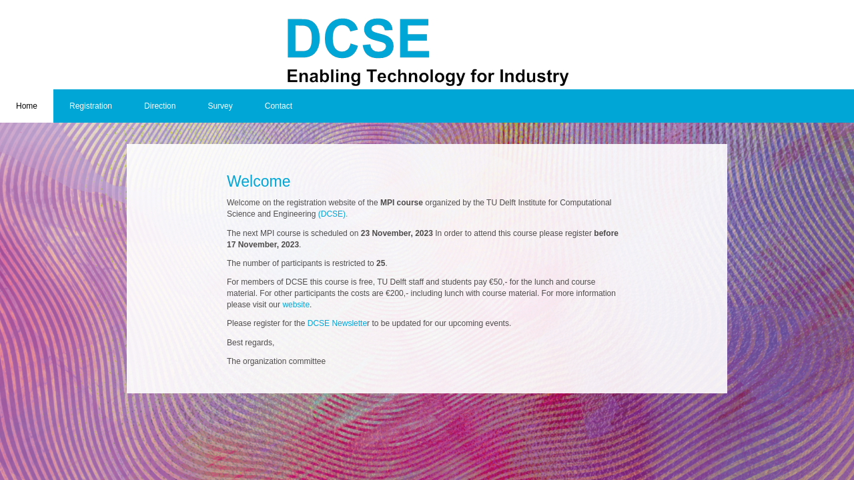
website (296, 304)
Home (26, 106)
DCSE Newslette (336, 323)
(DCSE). (333, 214)
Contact (278, 106)
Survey (219, 106)
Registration (90, 106)
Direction (159, 106)
